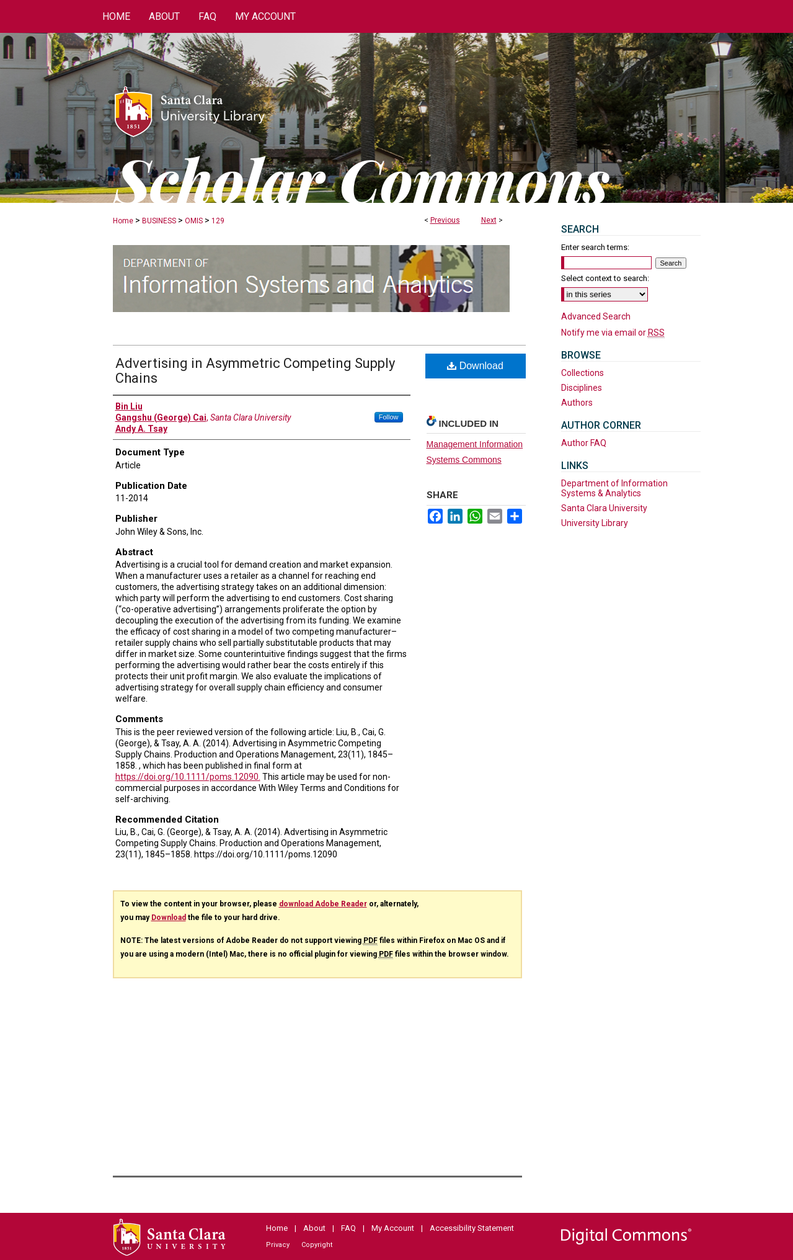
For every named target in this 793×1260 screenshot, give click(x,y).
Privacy (278, 1245)
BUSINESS (159, 221)
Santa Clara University (604, 508)
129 (217, 221)
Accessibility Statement (472, 1228)
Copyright (316, 1245)
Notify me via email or (613, 332)
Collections (582, 373)
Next (489, 220)
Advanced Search (596, 316)
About (314, 1228)
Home (123, 221)
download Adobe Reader (323, 904)
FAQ (348, 1228)
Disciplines (581, 388)
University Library (594, 523)
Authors (577, 403)
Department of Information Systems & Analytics (614, 488)
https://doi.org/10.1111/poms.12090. (187, 777)
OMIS (194, 221)
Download (475, 365)
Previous (445, 220)
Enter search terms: (595, 247)
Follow (389, 417)
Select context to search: (605, 278)
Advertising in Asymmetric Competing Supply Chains (255, 370)
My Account (392, 1228)
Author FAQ (583, 443)
